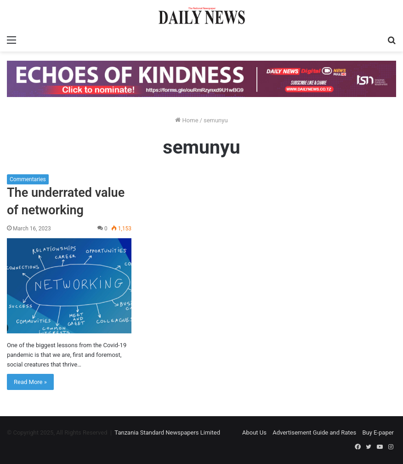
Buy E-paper (378, 432)
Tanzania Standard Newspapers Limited (167, 432)
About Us (254, 432)
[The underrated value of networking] (69, 285)
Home (186, 120)
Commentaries (28, 179)
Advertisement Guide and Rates (314, 432)
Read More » (30, 381)
